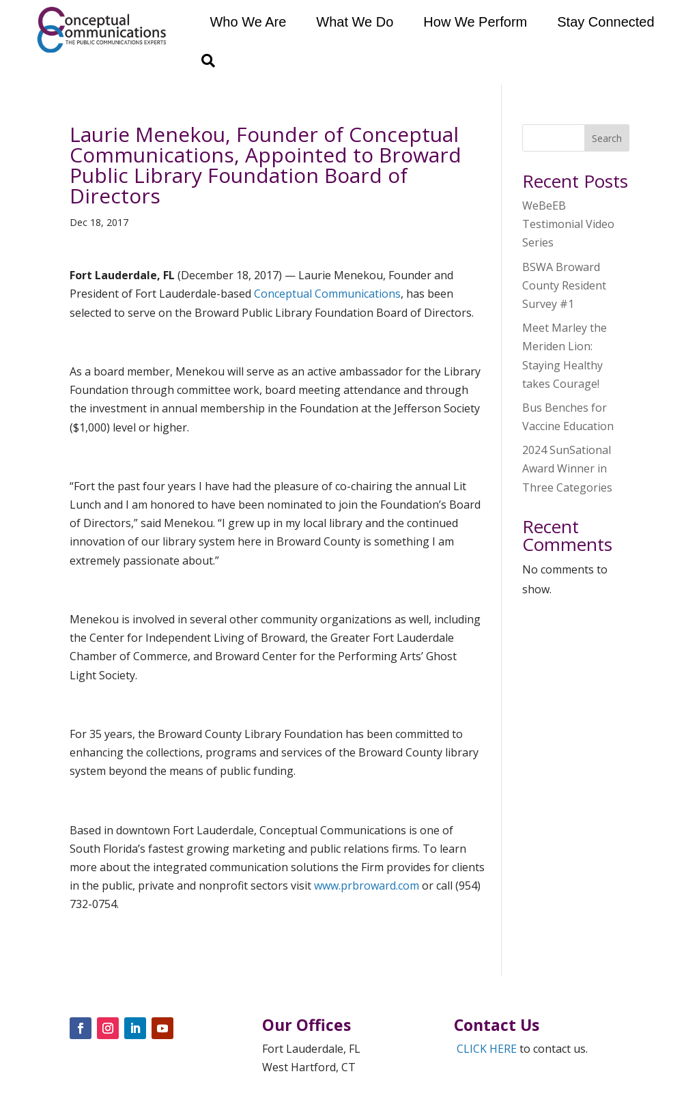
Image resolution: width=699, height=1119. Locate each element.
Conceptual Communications (327, 293)
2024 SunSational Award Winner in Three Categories (567, 468)
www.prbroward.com (366, 885)
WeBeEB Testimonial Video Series (568, 224)
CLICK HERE (487, 1048)
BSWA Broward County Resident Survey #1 (564, 285)
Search (607, 138)
